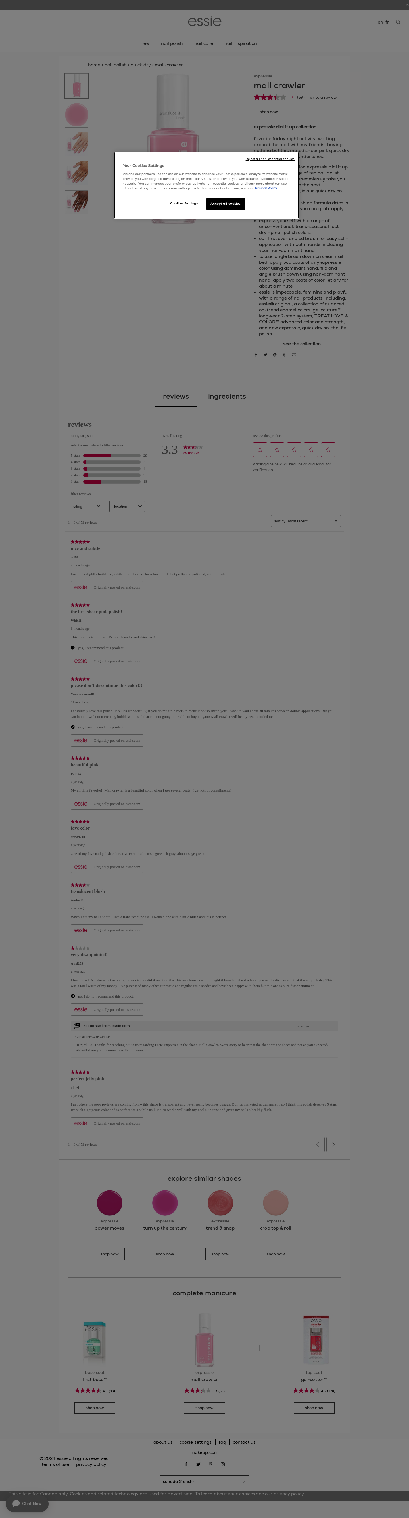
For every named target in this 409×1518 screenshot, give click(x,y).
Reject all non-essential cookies (270, 159)
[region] (206, 185)
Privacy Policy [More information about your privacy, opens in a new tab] (266, 188)
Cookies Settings (184, 203)
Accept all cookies (225, 204)
